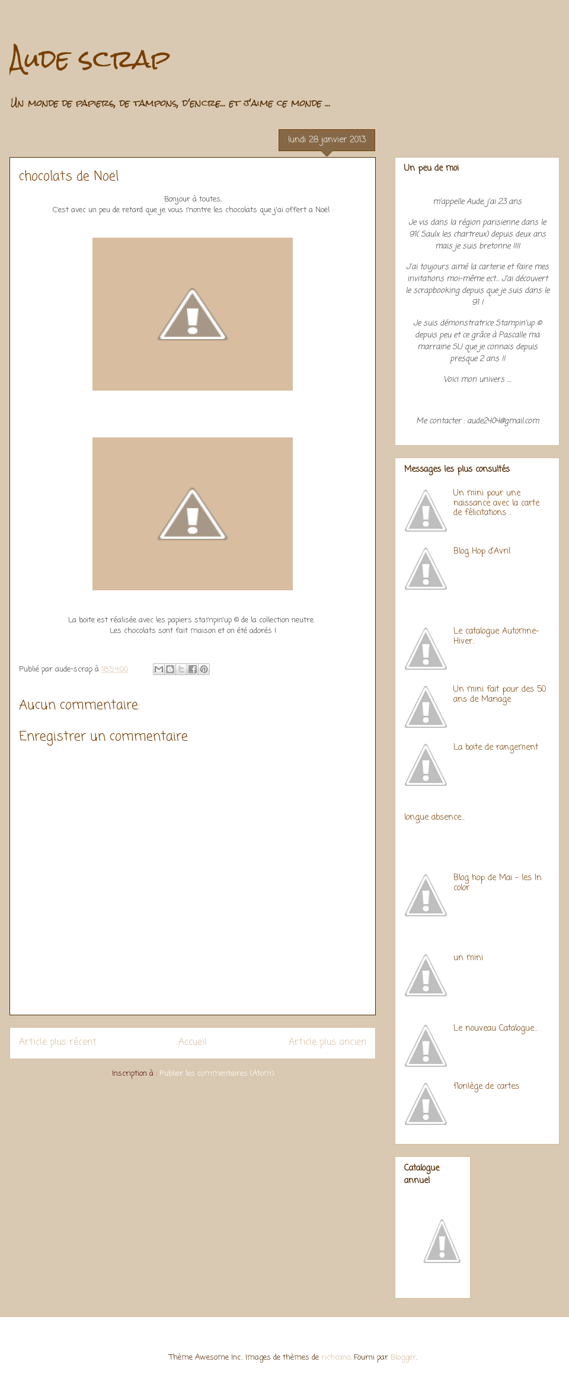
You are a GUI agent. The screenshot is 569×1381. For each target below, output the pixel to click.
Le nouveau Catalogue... (495, 1028)
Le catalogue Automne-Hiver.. (496, 636)
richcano (335, 1357)
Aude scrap (89, 59)
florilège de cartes (486, 1086)
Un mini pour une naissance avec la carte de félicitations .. (496, 503)
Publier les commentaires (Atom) (216, 1073)
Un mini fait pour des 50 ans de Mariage (499, 694)
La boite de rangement (495, 747)
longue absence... (434, 817)
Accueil (192, 1042)
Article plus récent (58, 1042)
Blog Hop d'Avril (481, 551)
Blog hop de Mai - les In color (497, 883)
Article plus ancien (327, 1042)
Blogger (403, 1357)
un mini (468, 958)
